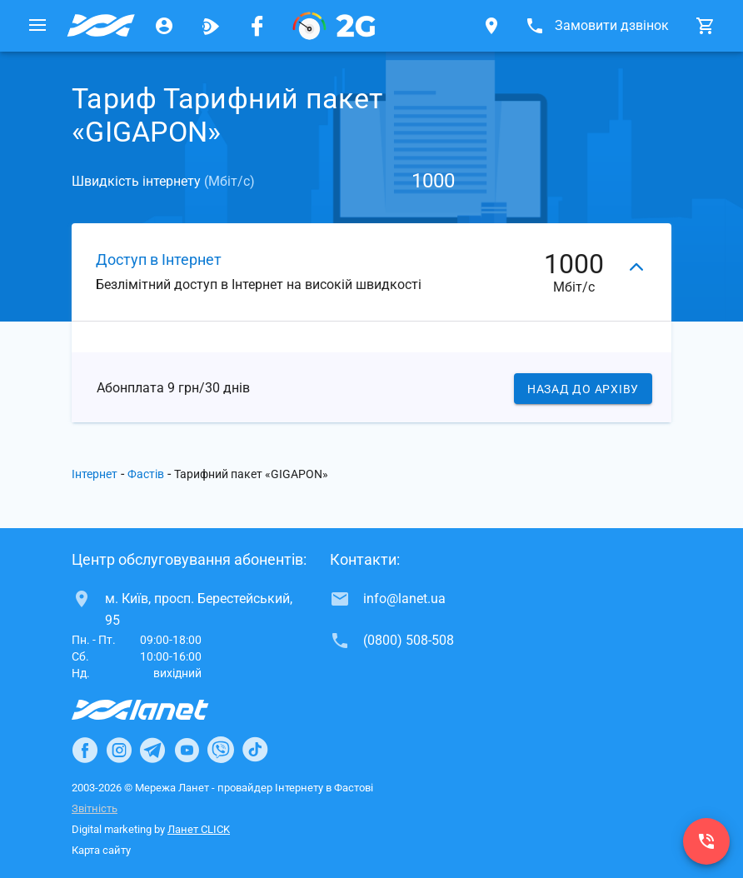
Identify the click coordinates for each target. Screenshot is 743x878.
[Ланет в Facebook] (85, 749)
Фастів (145, 474)
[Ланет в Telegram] (152, 749)
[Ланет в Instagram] (119, 749)
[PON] (334, 26)
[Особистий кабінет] (164, 26)
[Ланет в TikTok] (255, 749)
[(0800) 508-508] (706, 841)
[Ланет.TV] (210, 26)
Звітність (94, 808)
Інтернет (94, 474)
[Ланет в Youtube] (186, 749)
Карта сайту (101, 850)
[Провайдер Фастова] (101, 26)
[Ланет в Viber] (220, 749)
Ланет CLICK (198, 829)
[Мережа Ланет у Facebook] (257, 26)
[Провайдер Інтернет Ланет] (159, 709)
